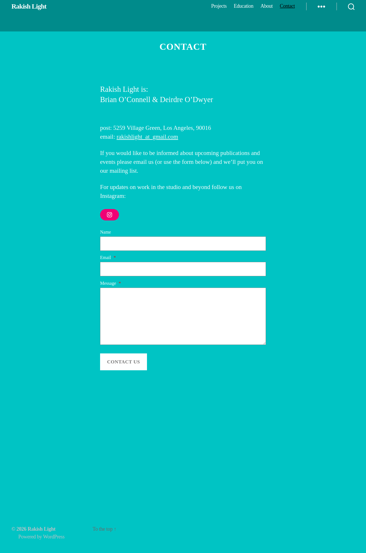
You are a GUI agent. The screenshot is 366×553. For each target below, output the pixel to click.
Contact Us (123, 362)
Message (110, 283)
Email (108, 257)
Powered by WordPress (41, 537)
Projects (218, 6)
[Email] (183, 269)
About (266, 6)
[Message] (183, 316)
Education (243, 6)
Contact (287, 6)
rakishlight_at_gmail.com (147, 136)
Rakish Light (28, 6)
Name (105, 232)
